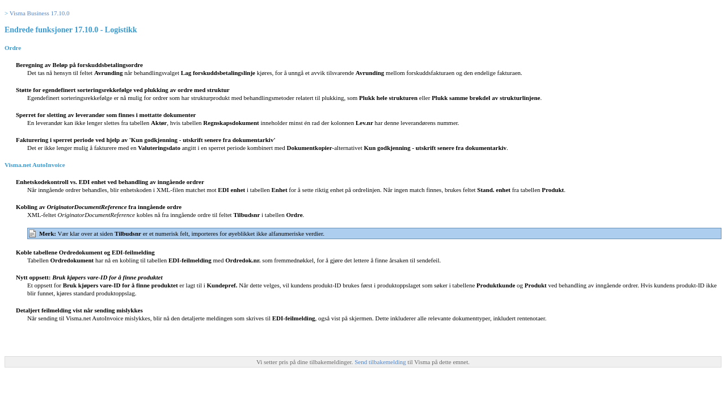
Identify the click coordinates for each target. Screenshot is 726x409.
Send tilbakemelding (380, 361)
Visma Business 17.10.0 (40, 13)
